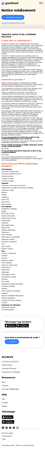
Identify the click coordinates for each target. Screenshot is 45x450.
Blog (3, 382)
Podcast (5, 386)
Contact (5, 403)
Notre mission (7, 365)
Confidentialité (7, 436)
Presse (4, 406)
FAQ (3, 399)
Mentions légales (7, 433)
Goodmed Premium (9, 368)
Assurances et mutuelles (11, 372)
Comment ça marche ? (10, 361)
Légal (3, 439)
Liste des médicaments (10, 389)
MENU (41, 3)
